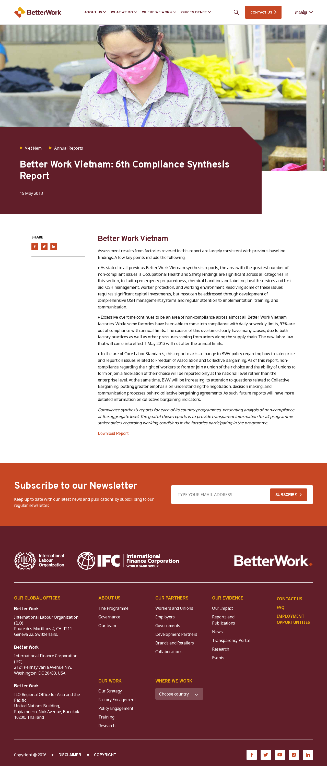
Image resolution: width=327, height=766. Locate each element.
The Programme (113, 608)
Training (106, 717)
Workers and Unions (174, 608)
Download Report (113, 433)
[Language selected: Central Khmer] (300, 12)
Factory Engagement (117, 699)
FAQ (281, 607)
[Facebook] (252, 755)
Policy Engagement (116, 708)
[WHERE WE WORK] (179, 694)
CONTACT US (261, 12)
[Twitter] (266, 755)
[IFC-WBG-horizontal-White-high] (128, 561)
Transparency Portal (231, 640)
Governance (109, 617)
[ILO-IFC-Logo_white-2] (39, 561)
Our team (107, 625)
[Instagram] (294, 755)
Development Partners (176, 634)
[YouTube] (280, 755)
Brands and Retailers (174, 643)
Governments (167, 625)
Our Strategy (110, 691)
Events (218, 658)
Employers (165, 617)
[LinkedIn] (308, 755)
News (217, 632)
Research (220, 649)
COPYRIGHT (105, 755)
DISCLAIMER (70, 755)
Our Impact (222, 608)
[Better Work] (273, 561)
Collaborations (169, 651)
